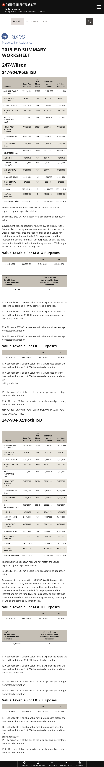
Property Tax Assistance (17, 42)
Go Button (89, 21)
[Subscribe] (52, 764)
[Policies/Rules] (66, 764)
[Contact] (24, 764)
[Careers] (80, 764)
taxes (13, 36)
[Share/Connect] (38, 764)
